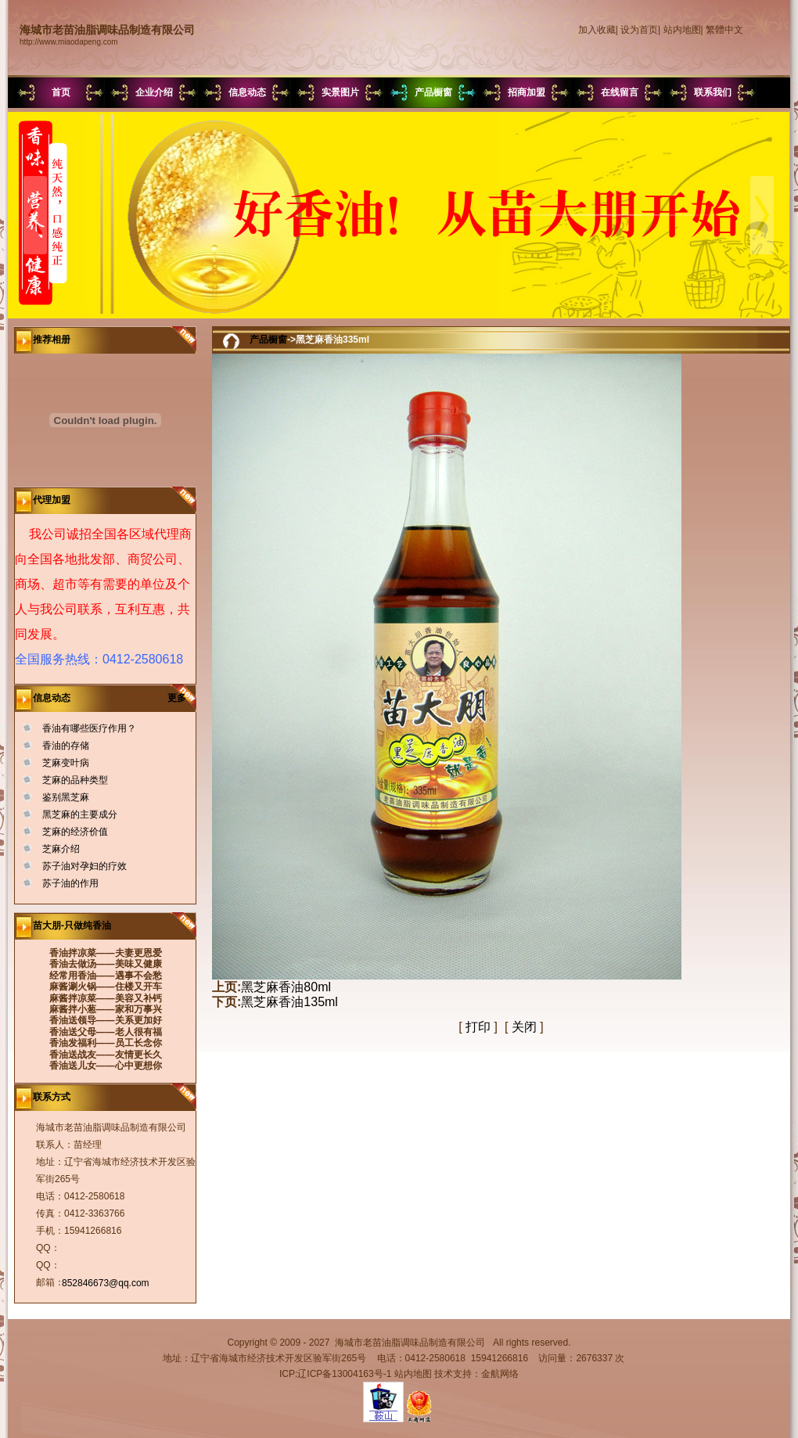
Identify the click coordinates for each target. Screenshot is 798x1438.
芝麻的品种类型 (75, 780)
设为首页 (639, 29)
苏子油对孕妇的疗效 (84, 866)
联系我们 (713, 92)
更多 (181, 697)
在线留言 (619, 92)
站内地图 (682, 29)
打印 (478, 1027)
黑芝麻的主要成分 (79, 814)
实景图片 (340, 92)
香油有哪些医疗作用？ (89, 728)
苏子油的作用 (70, 883)
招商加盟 (526, 92)
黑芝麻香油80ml (286, 987)
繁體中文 (724, 29)
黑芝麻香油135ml (289, 1001)
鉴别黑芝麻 (65, 797)
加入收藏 (597, 29)
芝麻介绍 (61, 848)
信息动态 (247, 92)
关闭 (524, 1027)
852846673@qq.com (105, 1283)
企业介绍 (154, 92)
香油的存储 (65, 745)
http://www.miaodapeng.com (69, 42)
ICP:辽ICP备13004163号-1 (335, 1373)
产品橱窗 (433, 92)
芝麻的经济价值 (75, 831)
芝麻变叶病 (65, 762)
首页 (61, 92)
